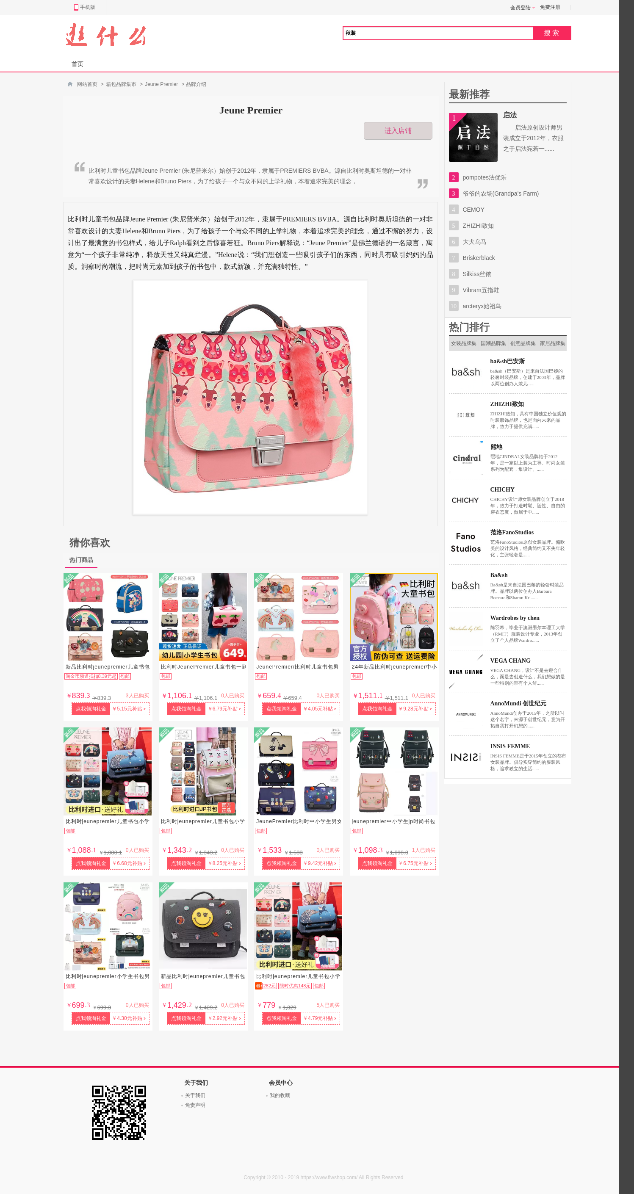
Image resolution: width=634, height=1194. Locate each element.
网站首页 (87, 84)
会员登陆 (523, 8)
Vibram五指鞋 (481, 290)
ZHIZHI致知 (478, 225)
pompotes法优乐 (485, 177)
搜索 (552, 32)
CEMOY (473, 209)
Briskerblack (479, 257)
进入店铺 (398, 130)
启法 (510, 115)
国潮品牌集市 (493, 345)
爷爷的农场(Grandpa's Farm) (501, 193)
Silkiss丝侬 (477, 274)
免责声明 (195, 1105)
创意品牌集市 (523, 345)
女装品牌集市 (463, 345)
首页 (77, 64)
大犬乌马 (475, 241)
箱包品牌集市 (121, 84)
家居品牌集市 (552, 345)
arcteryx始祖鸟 (482, 306)
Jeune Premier (161, 84)
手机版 (84, 7)
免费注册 (550, 7)
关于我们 (195, 1095)
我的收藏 (280, 1095)
